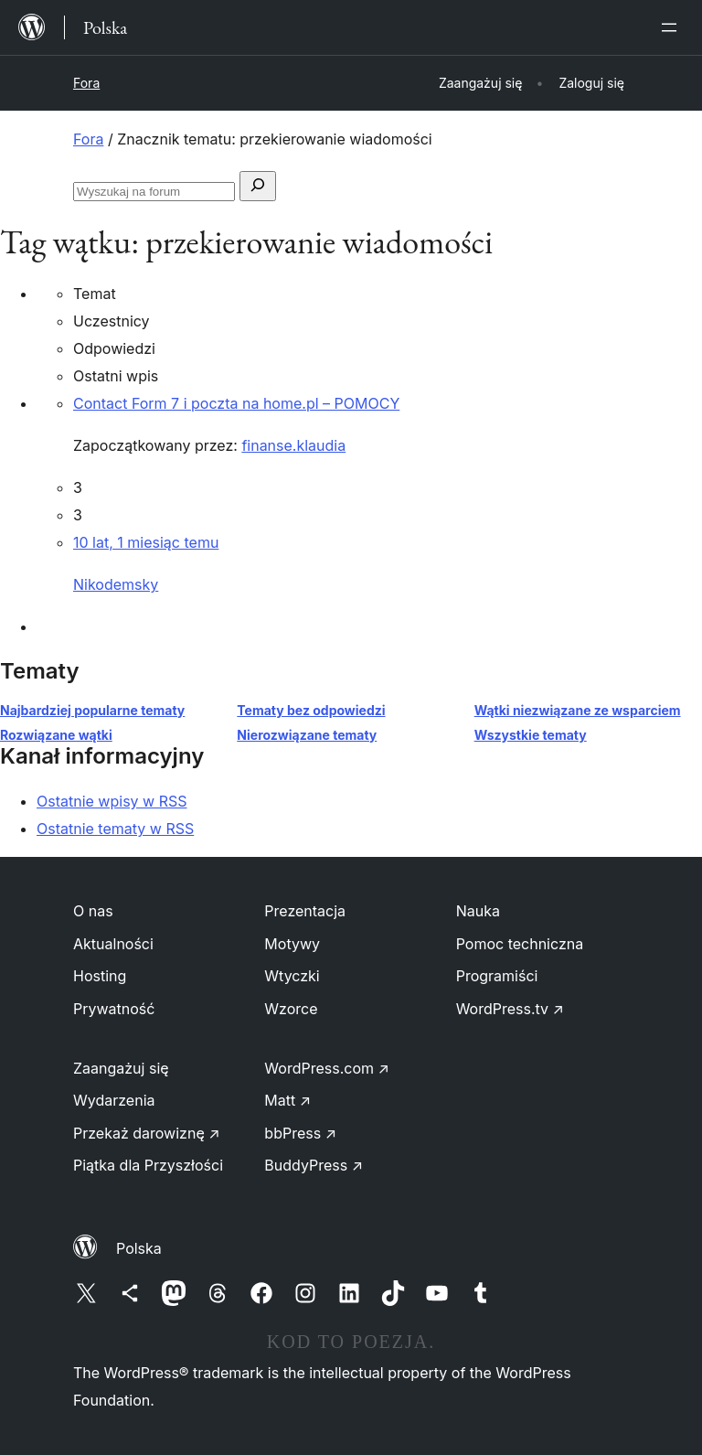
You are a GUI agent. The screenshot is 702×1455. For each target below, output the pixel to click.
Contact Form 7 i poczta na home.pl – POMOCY (236, 403)
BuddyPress (313, 1165)
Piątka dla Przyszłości (148, 1165)
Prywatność (113, 1009)
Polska (139, 1248)
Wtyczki (291, 976)
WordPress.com (326, 1068)
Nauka (478, 911)
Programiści (497, 976)
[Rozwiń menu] (673, 27)
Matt (287, 1100)
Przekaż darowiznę (146, 1133)
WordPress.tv (510, 1009)
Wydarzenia (114, 1100)
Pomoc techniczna (520, 944)
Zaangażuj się (121, 1068)
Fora (86, 83)
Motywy (292, 944)
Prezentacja (305, 911)
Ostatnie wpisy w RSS (112, 801)
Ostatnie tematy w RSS (115, 828)
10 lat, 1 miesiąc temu (145, 542)
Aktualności (113, 944)
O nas (93, 911)
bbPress (300, 1133)
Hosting (99, 976)
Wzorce (290, 1009)
